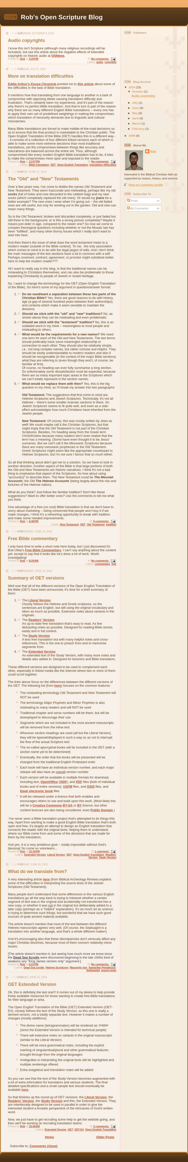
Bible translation (39, 164)
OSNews (58, 56)
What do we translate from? (37, 871)
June (136, 107)
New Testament (69, 524)
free (114, 564)
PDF (79, 782)
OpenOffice (49, 782)
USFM (67, 786)
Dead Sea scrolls (34, 967)
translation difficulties (103, 164)
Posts (132, 200)
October (138, 91)
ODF (63, 782)
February (138, 128)
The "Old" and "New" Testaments (43, 178)
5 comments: (101, 521)
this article (85, 84)
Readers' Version (41, 620)
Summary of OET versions (36, 578)
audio (99, 62)
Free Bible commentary (33, 538)
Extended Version (41, 651)
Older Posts (105, 1137)
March (136, 123)
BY (79, 805)
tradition (111, 524)
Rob (153, 151)
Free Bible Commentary (43, 550)
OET (53, 164)
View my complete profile (145, 184)
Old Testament (95, 524)
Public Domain (102, 810)
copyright (110, 62)
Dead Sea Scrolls (26, 957)
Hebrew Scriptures (57, 967)
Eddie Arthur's (32, 84)
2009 (132, 135)
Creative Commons (47, 805)
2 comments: (101, 1126)
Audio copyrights (26, 40)
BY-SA (68, 805)
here (57, 685)
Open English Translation (72, 164)
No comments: (100, 59)
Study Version (39, 636)
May (135, 113)
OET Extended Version (32, 984)
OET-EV (79, 1129)
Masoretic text (78, 967)
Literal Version (39, 600)
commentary (102, 564)
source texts (108, 970)
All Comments (137, 208)
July (135, 102)
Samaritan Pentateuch (102, 967)
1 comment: (102, 851)
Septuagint (93, 970)
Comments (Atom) (44, 1146)
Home (49, 1137)
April (136, 118)
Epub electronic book (36, 791)
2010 (132, 87)
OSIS (90, 786)
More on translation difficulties (40, 76)
